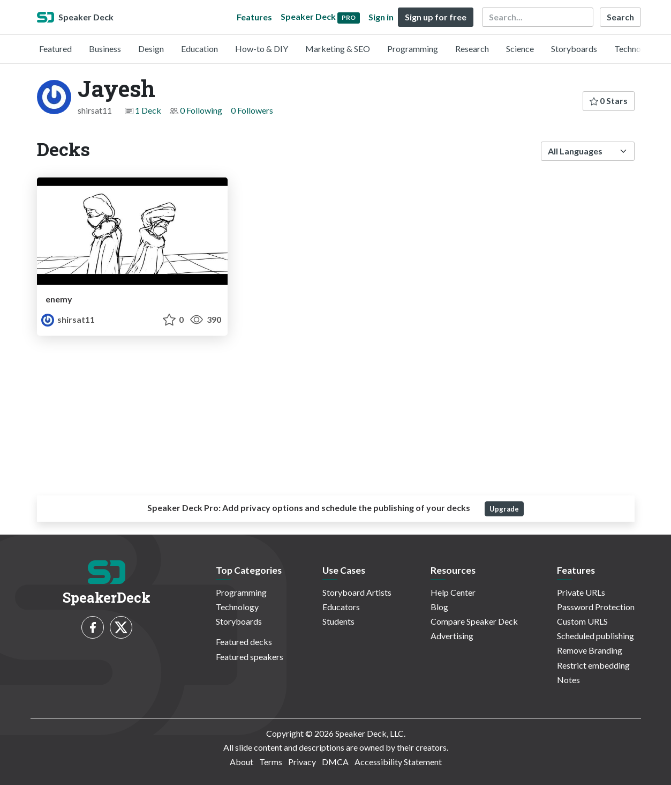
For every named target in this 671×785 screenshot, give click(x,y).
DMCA (335, 762)
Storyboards (574, 48)
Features (254, 17)
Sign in (381, 17)
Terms (270, 762)
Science (520, 48)
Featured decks (244, 641)
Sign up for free (435, 17)
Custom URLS (582, 621)
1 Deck (148, 110)
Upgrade (504, 509)
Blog (439, 607)
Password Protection (596, 607)
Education (199, 48)
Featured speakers (249, 656)
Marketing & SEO (337, 48)
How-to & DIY (261, 48)
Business (105, 48)
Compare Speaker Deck (474, 621)
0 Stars (609, 100)
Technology (635, 48)
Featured (55, 48)
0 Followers (252, 110)
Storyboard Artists (356, 592)
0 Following (201, 110)
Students (338, 621)
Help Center (453, 592)
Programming (412, 48)
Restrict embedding (593, 665)
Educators (341, 607)
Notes (568, 680)
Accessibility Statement (398, 762)
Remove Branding (589, 650)
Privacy (302, 762)
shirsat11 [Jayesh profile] (68, 319)
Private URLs (581, 592)
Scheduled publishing (595, 636)
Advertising (452, 636)
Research (472, 48)
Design (151, 48)
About (241, 762)
